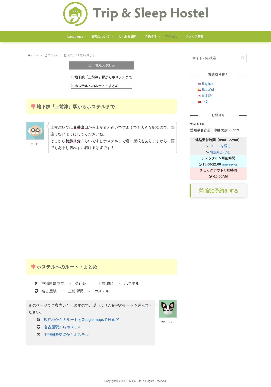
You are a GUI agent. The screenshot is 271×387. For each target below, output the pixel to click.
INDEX (99, 65)
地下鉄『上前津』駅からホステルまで (103, 77)
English (207, 83)
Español (208, 89)
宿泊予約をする (219, 190)
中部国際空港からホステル (66, 335)
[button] (242, 58)
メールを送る (220, 146)
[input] (218, 58)
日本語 (207, 96)
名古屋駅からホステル (62, 328)
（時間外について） (229, 165)
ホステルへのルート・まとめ (97, 86)
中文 (205, 102)
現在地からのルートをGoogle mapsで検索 (81, 320)
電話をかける (220, 152)
